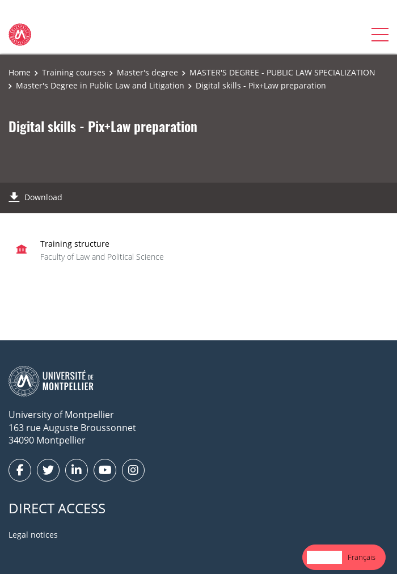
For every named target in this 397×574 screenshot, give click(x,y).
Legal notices (33, 534)
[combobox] (324, 557)
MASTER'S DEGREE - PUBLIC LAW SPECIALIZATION (282, 72)
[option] (361, 557)
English (324, 557)
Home (20, 72)
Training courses (73, 72)
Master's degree (147, 72)
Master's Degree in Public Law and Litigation (100, 85)
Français (361, 557)
